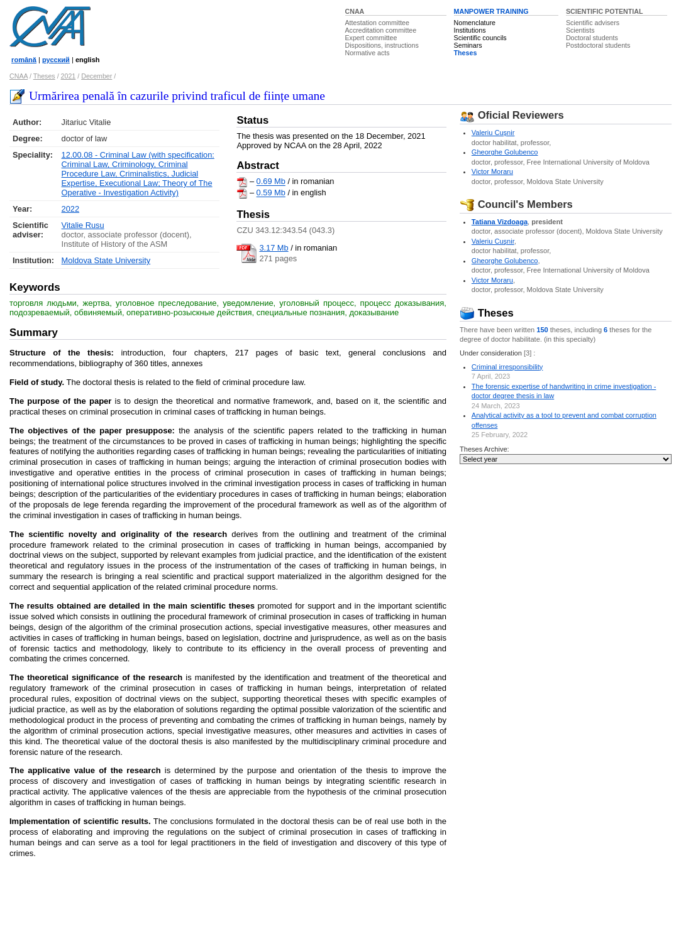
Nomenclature (475, 22)
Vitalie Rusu (83, 225)
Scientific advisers (592, 22)
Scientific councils (480, 37)
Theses (465, 53)
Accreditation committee (381, 30)
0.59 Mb (271, 193)
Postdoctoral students (598, 45)
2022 (70, 209)
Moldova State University (106, 260)
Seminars (468, 45)
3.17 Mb (273, 247)
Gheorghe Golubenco (505, 152)
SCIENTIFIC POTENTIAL (604, 11)
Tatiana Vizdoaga (500, 221)
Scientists (580, 30)
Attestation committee (377, 22)
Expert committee (371, 37)
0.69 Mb (271, 182)
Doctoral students (592, 37)
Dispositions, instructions (382, 45)
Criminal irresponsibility (507, 367)
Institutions (470, 30)
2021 (68, 76)
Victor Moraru (492, 171)
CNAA (355, 11)
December (96, 76)
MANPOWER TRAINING (491, 11)
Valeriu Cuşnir (493, 132)
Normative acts (367, 53)
